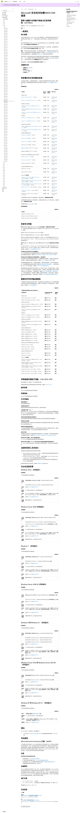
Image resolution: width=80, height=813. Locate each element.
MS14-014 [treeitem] (5, 140)
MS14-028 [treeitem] (6, 118)
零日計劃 (36, 733)
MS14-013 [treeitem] (5, 142)
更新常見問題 (69, 16)
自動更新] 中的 (39, 54)
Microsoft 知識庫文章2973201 (33, 496)
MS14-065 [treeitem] (6, 60)
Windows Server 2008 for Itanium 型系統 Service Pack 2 (31, 112)
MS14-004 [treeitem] (6, 156)
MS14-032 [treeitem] (6, 112)
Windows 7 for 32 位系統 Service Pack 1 (28, 117)
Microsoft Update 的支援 (34, 758)
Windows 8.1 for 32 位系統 (25, 141)
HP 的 (33, 733)
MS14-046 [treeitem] (6, 90)
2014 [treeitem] (5, 26)
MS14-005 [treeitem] (6, 154)
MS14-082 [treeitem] (6, 33)
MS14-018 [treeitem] (5, 134)
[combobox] (7, 11)
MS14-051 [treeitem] (5, 82)
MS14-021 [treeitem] (5, 129)
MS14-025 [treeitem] (6, 123)
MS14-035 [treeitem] (6, 107)
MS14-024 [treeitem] (6, 124)
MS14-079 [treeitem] (6, 37)
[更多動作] (58, 9)
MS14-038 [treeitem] (6, 102)
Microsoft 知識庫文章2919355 (34, 249)
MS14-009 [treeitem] (6, 148)
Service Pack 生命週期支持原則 (42, 265)
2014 (35, 9)
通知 (67, 24)
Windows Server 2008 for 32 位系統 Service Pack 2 (30, 105)
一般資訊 (68, 13)
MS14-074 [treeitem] (6, 45)
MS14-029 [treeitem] (6, 116)
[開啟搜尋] (75, 1)
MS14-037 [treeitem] (6, 104)
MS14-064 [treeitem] (6, 61)
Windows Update (30, 203)
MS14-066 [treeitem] (6, 58)
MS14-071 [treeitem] (5, 50)
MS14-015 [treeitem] (5, 139)
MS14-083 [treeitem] (6, 31)
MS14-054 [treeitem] (6, 77)
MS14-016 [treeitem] (5, 137)
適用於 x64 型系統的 (25, 148)
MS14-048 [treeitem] (6, 86)
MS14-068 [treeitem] (6, 55)
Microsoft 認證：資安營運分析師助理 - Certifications (30, 800)
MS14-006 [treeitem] (6, 153)
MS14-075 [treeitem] (6, 44)
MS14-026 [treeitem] (6, 121)
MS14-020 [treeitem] (6, 131)
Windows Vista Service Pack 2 (26, 97)
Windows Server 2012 (25, 156)
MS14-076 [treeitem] (6, 42)
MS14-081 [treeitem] (5, 34)
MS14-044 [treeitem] (6, 93)
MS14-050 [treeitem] (6, 83)
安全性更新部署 (69, 23)
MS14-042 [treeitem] (6, 96)
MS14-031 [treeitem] (5, 113)
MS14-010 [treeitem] (5, 146)
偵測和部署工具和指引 (70, 22)
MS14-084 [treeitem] (6, 30)
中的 (47, 283)
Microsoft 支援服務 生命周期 (46, 260)
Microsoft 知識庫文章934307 (33, 486)
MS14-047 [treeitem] (6, 88)
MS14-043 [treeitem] (6, 94)
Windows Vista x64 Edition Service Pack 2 (28, 100)
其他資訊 (68, 26)
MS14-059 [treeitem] (6, 69)
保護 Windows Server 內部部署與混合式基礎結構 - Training (31, 795)
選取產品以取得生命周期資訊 (45, 264)
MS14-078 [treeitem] (6, 39)
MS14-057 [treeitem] (6, 72)
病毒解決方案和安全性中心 (49, 761)
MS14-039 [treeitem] (6, 101)
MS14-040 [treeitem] (6, 99)
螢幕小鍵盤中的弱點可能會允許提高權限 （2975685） (72, 12)
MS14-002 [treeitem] (6, 159)
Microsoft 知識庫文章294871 (50, 52)
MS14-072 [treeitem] (6, 49)
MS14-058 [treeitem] (6, 71)
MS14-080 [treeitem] (6, 36)
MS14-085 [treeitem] (6, 28)
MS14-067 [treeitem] (6, 56)
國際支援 (38, 763)
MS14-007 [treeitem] (6, 151)
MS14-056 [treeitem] (6, 74)
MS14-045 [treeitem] (6, 91)
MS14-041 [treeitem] (5, 97)
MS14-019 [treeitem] (5, 132)
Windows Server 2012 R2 (25, 160)
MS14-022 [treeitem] (6, 128)
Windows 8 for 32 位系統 (25, 135)
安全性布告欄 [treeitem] (5, 19)
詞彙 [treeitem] (3, 191)
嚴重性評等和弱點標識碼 (71, 18)
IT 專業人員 (39, 463)
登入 (78, 1)
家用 (25, 9)
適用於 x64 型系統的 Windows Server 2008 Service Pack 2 (31, 109)
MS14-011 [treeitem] (5, 145)
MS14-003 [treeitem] (6, 157)
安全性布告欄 (30, 9)
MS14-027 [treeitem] (6, 120)
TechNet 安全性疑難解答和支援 (42, 760)
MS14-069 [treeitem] (6, 53)
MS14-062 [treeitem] (6, 64)
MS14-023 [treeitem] (6, 126)
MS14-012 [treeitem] (5, 143)
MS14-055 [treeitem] (6, 75)
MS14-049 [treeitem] (6, 85)
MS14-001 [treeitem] (5, 161)
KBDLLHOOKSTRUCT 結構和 (39, 254)
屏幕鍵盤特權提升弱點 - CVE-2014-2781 (72, 20)
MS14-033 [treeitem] (6, 110)
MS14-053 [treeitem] (6, 79)
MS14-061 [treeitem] (5, 66)
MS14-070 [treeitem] (6, 52)
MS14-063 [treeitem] (6, 63)
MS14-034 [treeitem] (6, 109)
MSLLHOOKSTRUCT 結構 (51, 254)
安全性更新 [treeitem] (4, 12)
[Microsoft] (2, 1)
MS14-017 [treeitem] (5, 135)
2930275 (53, 98)
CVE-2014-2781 (48, 384)
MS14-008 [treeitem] (6, 150)
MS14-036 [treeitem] (6, 105)
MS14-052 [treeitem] (6, 80)
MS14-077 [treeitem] (6, 41)
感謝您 (26, 731)
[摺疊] (13, 8)
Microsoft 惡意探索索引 (32, 285)
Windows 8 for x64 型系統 (25, 138)
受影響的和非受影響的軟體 (71, 15)
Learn (22, 9)
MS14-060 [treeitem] (6, 68)
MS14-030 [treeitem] (6, 115)
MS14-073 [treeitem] (6, 47)
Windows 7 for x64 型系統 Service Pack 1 (28, 121)
